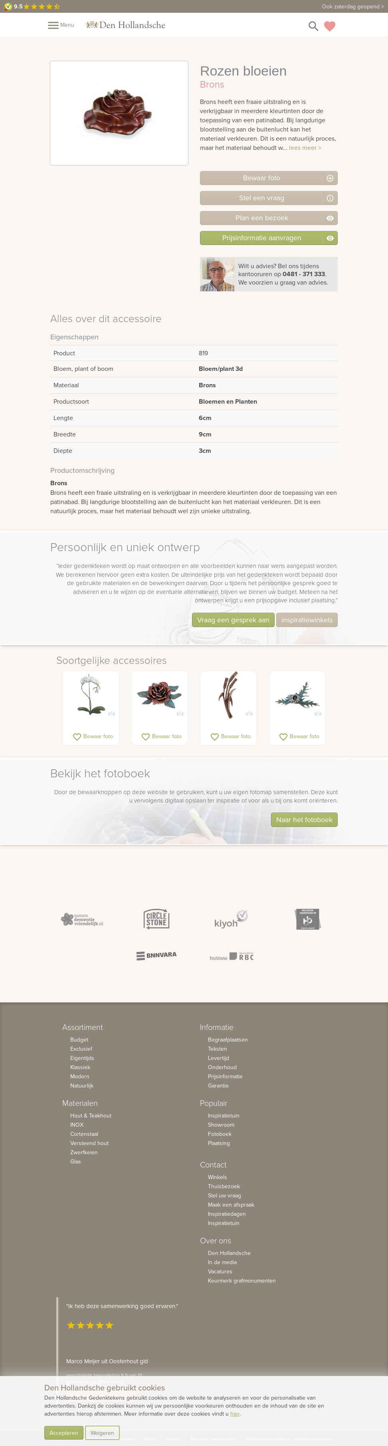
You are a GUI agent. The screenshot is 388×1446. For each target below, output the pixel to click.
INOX (76, 1125)
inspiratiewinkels (307, 620)
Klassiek (80, 1067)
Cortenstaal (84, 1134)
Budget (79, 1040)
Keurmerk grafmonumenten (242, 1281)
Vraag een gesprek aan (233, 620)
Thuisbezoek (224, 1186)
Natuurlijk (81, 1085)
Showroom (221, 1125)
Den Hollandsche (229, 1253)
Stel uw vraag (224, 1195)
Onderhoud (222, 1067)
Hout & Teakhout (90, 1115)
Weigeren (102, 1433)
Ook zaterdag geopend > (353, 6)
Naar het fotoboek (304, 820)
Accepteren (63, 1433)
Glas (75, 1161)
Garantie (218, 1085)
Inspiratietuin (224, 1115)
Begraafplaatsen (228, 1040)
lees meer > (305, 147)
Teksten (217, 1049)
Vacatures (220, 1271)
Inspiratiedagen (227, 1214)
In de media (222, 1262)
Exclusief (81, 1049)
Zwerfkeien (84, 1152)
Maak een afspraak (231, 1205)
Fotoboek (220, 1134)
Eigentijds (82, 1058)
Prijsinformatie (225, 1076)
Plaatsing (219, 1143)
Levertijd (218, 1058)
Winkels (217, 1177)
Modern (79, 1076)
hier (235, 1414)
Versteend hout (89, 1143)
